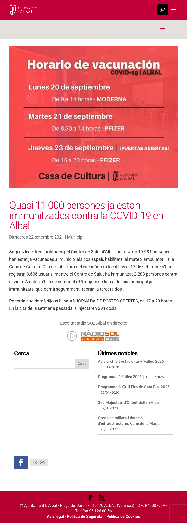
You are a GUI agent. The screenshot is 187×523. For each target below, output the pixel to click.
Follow (39, 462)
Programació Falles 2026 (120, 376)
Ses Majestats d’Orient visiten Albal (129, 402)
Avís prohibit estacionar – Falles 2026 (131, 361)
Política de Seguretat (85, 516)
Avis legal (55, 516)
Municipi (75, 237)
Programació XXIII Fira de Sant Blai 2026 (133, 387)
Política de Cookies (123, 516)
